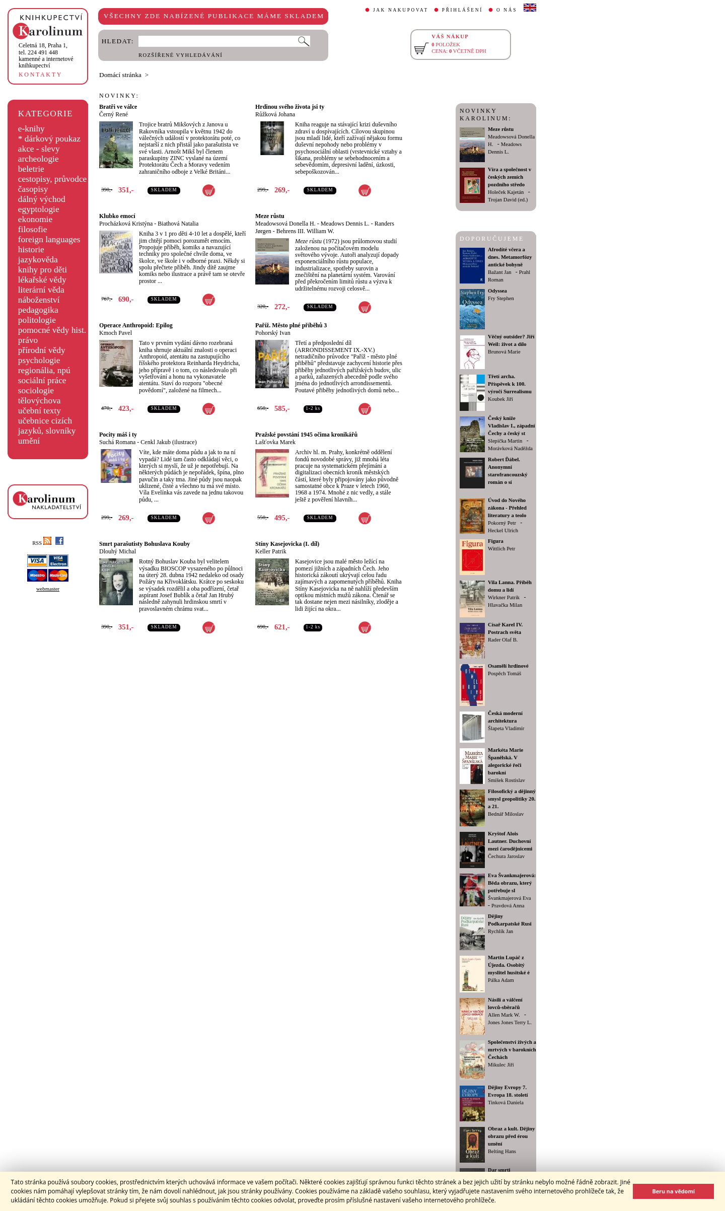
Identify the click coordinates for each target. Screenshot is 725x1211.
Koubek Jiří (500, 399)
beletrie (31, 169)
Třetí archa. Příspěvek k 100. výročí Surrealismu (510, 384)
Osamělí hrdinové (508, 666)
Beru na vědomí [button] (673, 1191)
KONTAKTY (40, 74)
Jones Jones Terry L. (510, 1022)
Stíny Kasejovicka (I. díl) (287, 543)
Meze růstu (269, 216)
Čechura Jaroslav (506, 856)
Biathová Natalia (178, 223)
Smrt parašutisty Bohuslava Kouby (144, 543)
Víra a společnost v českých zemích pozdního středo (509, 177)
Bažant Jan (499, 272)
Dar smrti (499, 1170)
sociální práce (42, 380)
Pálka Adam (501, 980)
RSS (41, 543)
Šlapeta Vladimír (506, 728)
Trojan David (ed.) (508, 199)
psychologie (39, 360)
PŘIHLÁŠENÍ (462, 10)
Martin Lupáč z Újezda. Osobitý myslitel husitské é (509, 965)
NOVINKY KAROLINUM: (486, 114)
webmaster (47, 589)
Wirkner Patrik (504, 597)
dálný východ (41, 199)
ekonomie (35, 219)
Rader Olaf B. (503, 640)
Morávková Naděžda (510, 448)
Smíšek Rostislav (506, 780)
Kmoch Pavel (115, 332)
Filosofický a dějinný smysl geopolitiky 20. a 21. (512, 799)
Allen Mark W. (504, 1015)
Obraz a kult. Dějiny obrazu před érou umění (511, 1136)
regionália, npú (44, 370)
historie (31, 249)
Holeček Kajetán (506, 192)
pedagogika (38, 310)
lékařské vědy (42, 279)
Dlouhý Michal (117, 551)
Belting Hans (502, 1151)
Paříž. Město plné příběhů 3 (291, 325)
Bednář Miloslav (506, 814)
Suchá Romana (117, 442)
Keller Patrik (270, 551)
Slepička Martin (505, 441)
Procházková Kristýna (126, 223)
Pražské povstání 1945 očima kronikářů (306, 434)
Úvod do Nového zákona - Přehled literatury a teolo (507, 507)
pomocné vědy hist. (52, 330)
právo (28, 340)
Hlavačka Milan (505, 605)
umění (29, 441)
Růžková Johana (275, 114)
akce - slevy (39, 149)
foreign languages (49, 239)
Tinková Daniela (506, 1102)
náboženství (39, 300)
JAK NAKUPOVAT (400, 10)
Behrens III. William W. (305, 231)
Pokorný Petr (502, 523)
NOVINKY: (119, 95)
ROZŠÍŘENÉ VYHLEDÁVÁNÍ (180, 55)
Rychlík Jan (500, 931)
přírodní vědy (41, 350)
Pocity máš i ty (118, 434)
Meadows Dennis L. (345, 223)
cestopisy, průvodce (52, 179)
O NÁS (506, 10)
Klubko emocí (117, 216)
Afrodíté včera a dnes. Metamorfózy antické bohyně (510, 257)
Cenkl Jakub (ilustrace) (168, 442)
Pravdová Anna (507, 905)
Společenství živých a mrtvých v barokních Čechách (512, 1049)
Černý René (113, 114)
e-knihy (31, 128)
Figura (495, 541)
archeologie (38, 159)
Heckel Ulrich (503, 530)
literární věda (41, 290)
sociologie (36, 390)
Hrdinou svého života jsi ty (289, 106)
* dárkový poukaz (49, 139)
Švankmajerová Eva (509, 898)
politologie (37, 320)
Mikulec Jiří (501, 1064)
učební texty (39, 410)
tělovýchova (39, 400)
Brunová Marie (504, 351)
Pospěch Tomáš (504, 673)
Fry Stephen (501, 298)
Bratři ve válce (118, 106)
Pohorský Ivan (273, 332)
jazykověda (38, 259)
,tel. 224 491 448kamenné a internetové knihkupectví (46, 55)
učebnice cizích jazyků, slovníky (47, 426)
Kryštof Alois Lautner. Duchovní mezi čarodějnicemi (510, 841)
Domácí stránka (120, 75)
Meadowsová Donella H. (285, 223)
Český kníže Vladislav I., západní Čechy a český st (511, 425)
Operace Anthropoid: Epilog (136, 325)
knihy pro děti (42, 269)
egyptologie (38, 209)
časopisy (33, 189)
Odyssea (497, 291)
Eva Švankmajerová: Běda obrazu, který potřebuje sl (512, 883)
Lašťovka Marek (275, 442)
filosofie (32, 229)
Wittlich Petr (501, 548)
